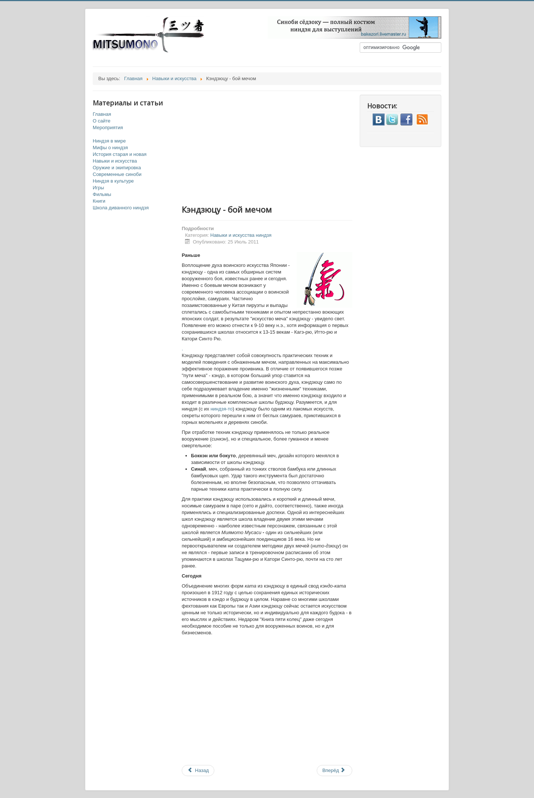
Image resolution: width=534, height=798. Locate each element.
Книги (99, 201)
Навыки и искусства (115, 161)
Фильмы (102, 194)
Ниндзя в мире (109, 141)
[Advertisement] (274, 147)
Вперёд (334, 770)
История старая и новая (119, 154)
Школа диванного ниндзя (121, 207)
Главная (102, 114)
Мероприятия (108, 127)
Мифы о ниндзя (110, 147)
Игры (98, 187)
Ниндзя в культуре (113, 181)
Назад (198, 770)
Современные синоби (117, 174)
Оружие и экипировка (117, 167)
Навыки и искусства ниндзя (240, 235)
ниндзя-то (222, 409)
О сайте (102, 121)
